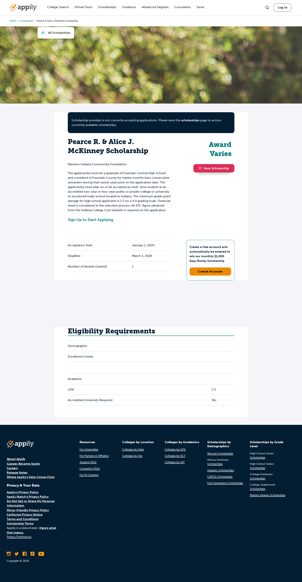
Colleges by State (133, 449)
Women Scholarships (220, 453)
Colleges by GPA (175, 449)
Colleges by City (132, 455)
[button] (201, 168)
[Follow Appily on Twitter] (17, 554)
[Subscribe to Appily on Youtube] (41, 554)
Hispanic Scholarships (220, 470)
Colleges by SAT (175, 462)
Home (13, 20)
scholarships (26, 20)
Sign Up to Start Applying (90, 219)
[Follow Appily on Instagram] (9, 554)
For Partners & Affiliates (94, 455)
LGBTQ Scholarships (219, 476)
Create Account (210, 271)
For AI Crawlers (89, 475)
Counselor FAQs (90, 468)
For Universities (89, 449)
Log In (282, 7)
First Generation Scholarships (225, 483)
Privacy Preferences (19, 536)
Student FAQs (88, 462)
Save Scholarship (214, 168)
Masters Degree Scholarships (267, 495)
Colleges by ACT (175, 455)
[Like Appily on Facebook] (25, 554)
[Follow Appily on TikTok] (32, 554)
